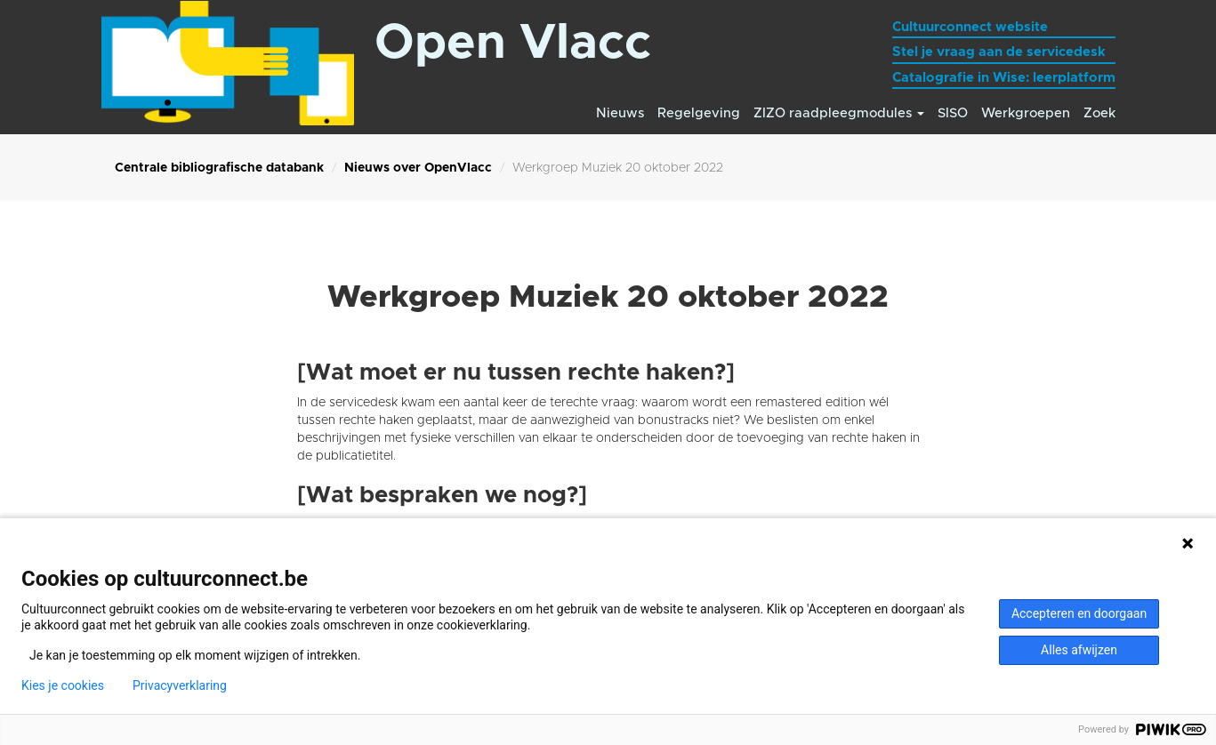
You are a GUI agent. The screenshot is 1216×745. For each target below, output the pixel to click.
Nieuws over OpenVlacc (418, 168)
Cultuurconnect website (970, 27)
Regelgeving (698, 113)
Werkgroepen (1025, 113)
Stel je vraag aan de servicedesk (999, 52)
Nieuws (620, 113)
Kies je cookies (62, 685)
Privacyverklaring (180, 685)
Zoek (1099, 113)
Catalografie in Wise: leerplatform (1003, 77)
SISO (953, 113)
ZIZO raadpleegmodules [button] (838, 113)
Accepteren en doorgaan (1079, 613)
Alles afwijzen (1079, 650)
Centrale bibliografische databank (219, 168)
